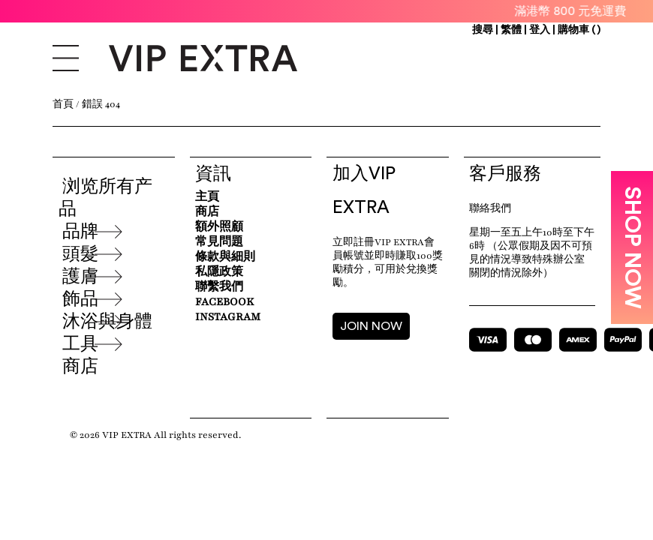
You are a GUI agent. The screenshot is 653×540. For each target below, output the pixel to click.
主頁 (207, 197)
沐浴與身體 (107, 322)
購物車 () (579, 30)
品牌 (80, 232)
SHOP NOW (632, 247)
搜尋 (482, 30)
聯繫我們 (219, 287)
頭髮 (80, 254)
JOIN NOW (371, 326)
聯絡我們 (490, 208)
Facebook (224, 302)
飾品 (80, 299)
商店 (80, 367)
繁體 (512, 30)
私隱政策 (219, 272)
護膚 (80, 277)
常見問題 (219, 242)
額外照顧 (219, 227)
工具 (80, 344)
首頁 (63, 104)
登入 (539, 30)
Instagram (227, 317)
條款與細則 (225, 257)
